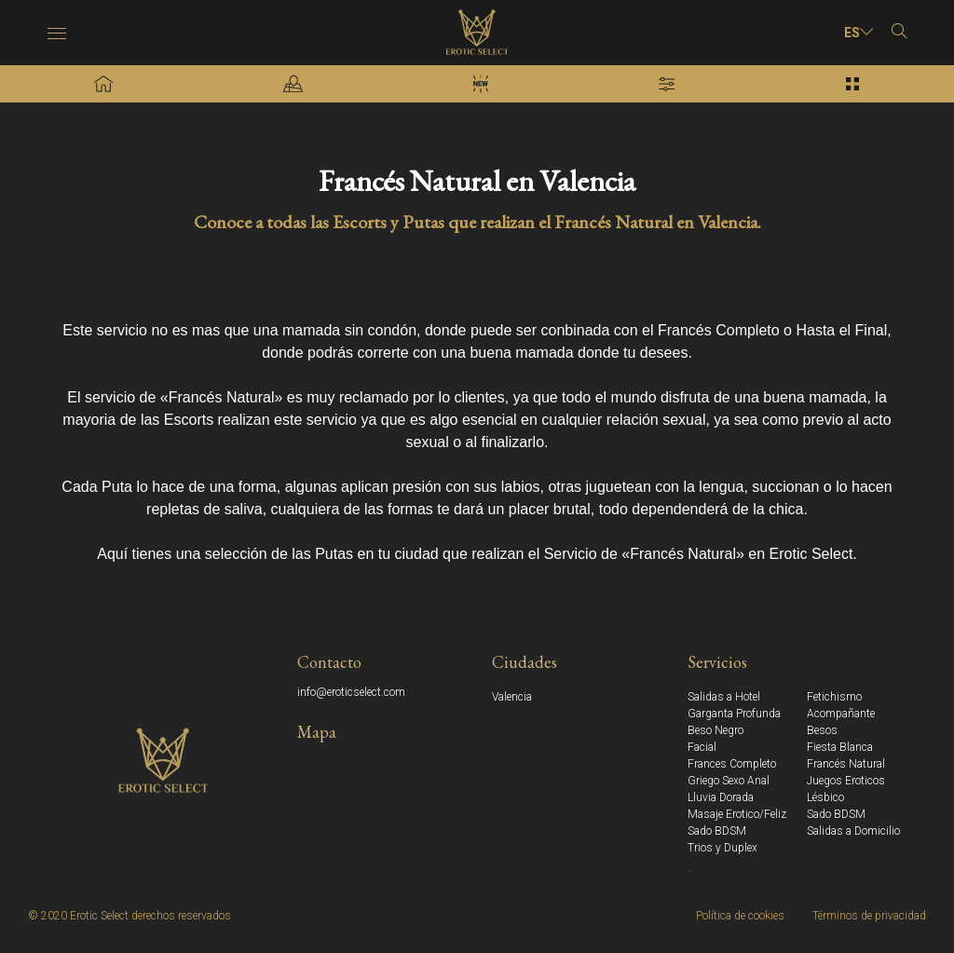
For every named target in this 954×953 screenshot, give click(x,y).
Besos (822, 730)
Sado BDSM (836, 814)
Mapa (316, 731)
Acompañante (841, 713)
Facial (702, 747)
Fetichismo (834, 696)
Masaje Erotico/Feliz (737, 814)
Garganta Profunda (734, 713)
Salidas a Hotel (724, 696)
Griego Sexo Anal (729, 780)
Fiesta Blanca (840, 747)
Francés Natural (846, 763)
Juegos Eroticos (846, 780)
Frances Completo (732, 763)
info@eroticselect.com (351, 692)
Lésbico (825, 797)
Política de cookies (740, 915)
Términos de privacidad (869, 915)
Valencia (512, 696)
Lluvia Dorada (721, 797)
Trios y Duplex (722, 847)
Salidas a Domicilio (853, 830)
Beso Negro (715, 730)
